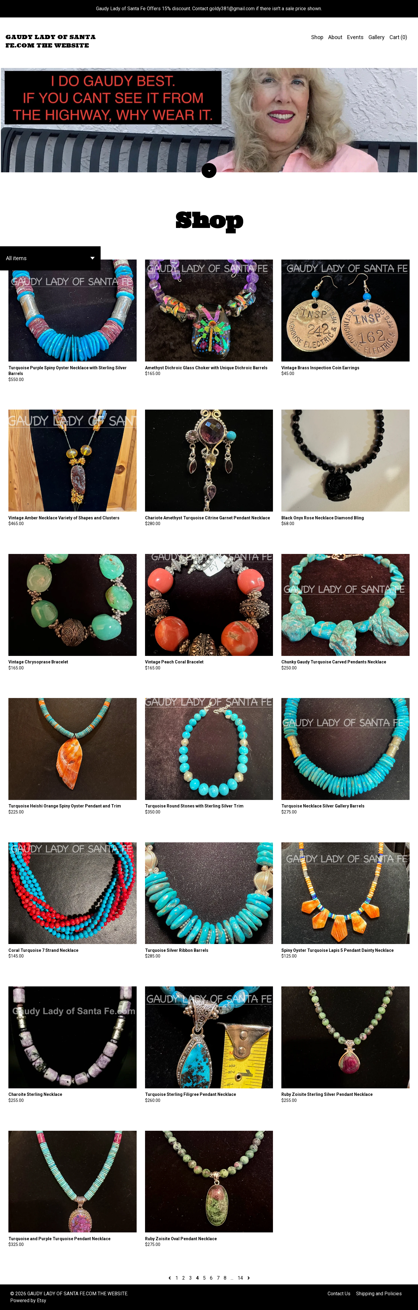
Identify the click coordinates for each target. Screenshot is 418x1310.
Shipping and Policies (379, 1293)
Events (355, 37)
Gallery (376, 37)
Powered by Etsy (28, 1300)
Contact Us (339, 1293)
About (335, 37)
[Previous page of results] (170, 1278)
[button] (50, 258)
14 (240, 1278)
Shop (317, 37)
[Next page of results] (248, 1278)
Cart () (398, 37)
